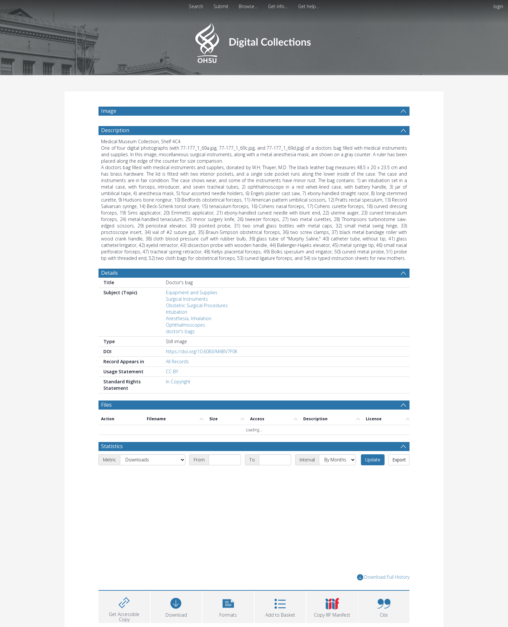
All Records (177, 361)
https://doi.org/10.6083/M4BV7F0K (201, 351)
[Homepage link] (253, 41)
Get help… (308, 6)
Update (372, 460)
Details (109, 272)
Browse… (248, 6)
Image (108, 110)
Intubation (176, 312)
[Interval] (337, 459)
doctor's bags (180, 331)
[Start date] (225, 459)
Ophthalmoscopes (185, 325)
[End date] (275, 459)
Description (115, 130)
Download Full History (383, 577)
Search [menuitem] (196, 6)
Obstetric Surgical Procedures (197, 305)
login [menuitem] (498, 6)
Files (106, 404)
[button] (228, 606)
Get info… (278, 6)
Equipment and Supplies (191, 292)
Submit (221, 6)
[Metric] (152, 459)
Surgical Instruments (187, 299)
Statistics (112, 446)
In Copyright (178, 381)
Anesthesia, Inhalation (188, 318)
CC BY (172, 371)
